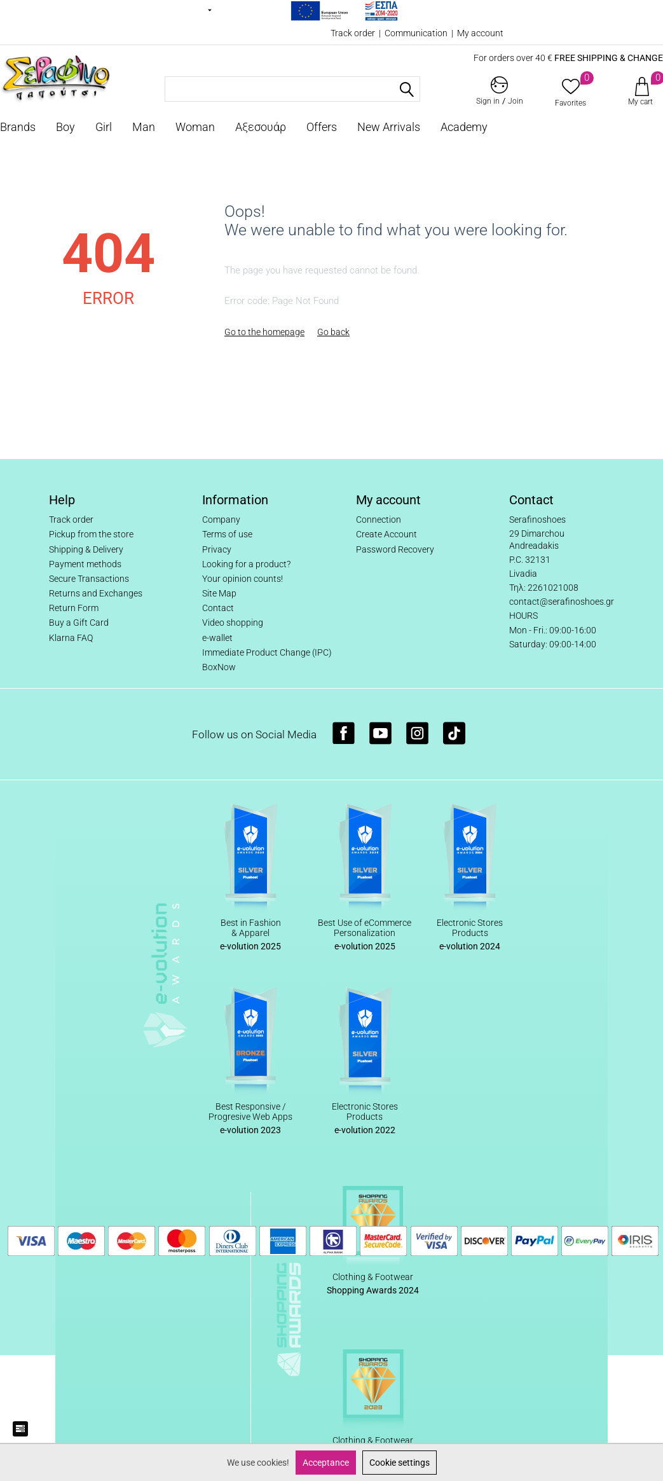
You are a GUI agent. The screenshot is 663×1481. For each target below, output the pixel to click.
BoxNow (219, 667)
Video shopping (232, 622)
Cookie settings (399, 1462)
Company (221, 519)
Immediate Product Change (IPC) (267, 652)
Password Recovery (395, 549)
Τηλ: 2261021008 (543, 587)
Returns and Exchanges (95, 593)
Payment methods (85, 564)
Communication (416, 33)
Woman (195, 127)
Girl (103, 127)
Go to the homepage (264, 332)
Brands (18, 127)
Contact (218, 608)
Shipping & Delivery (86, 549)
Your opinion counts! (242, 579)
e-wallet (217, 638)
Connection (378, 519)
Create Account (386, 534)
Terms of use (227, 534)
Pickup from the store (91, 534)
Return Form (74, 608)
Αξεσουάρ (260, 127)
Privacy (216, 549)
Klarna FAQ (71, 638)
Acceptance (326, 1462)
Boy (65, 127)
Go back (333, 332)
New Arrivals (388, 127)
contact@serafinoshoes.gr (561, 601)
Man (143, 127)
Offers (321, 127)
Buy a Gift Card (79, 622)
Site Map (219, 593)
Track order (353, 33)
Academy (464, 127)
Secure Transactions (89, 579)
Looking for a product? (246, 564)
